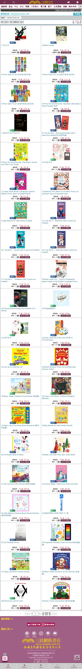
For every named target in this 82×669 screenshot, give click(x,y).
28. (57, 425)
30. (58, 455)
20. (48, 308)
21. (6, 338)
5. (17, 104)
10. (47, 162)
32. (60, 484)
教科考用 (72, 6)
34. (55, 513)
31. (18, 484)
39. (12, 601)
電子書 (43, 6)
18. (60, 281)
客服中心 (24, 666)
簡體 (27, 6)
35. (10, 542)
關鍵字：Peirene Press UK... (11, 18)
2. (48, 45)
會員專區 (74, 666)
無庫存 (13, 52)
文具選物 (57, 6)
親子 (50, 6)
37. (15, 572)
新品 (11, 6)
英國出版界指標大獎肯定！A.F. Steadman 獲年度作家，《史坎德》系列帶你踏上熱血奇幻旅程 (72, 10)
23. (12, 367)
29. (12, 455)
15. (20, 250)
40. (58, 601)
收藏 (41, 666)
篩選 (77, 14)
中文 (16, 6)
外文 (22, 6)
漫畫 (65, 6)
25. (20, 396)
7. (10, 133)
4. (58, 74)
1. (5, 45)
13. (16, 221)
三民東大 (35, 6)
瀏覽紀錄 (57, 666)
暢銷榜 (4, 6)
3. (16, 74)
